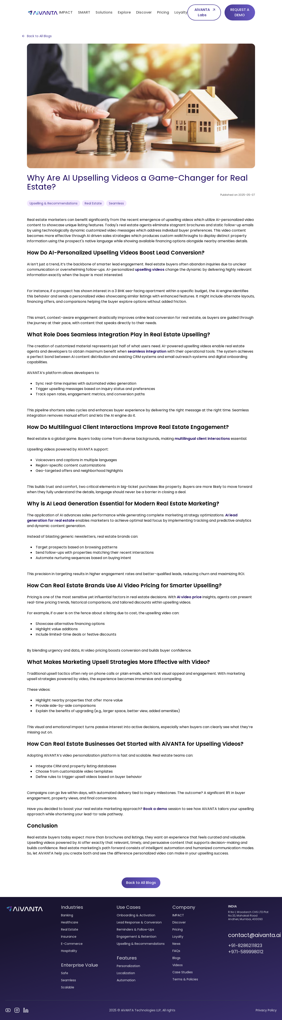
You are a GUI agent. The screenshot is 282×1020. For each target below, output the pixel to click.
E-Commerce (72, 943)
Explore (124, 12)
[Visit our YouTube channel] (8, 1010)
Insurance (68, 936)
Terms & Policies (185, 979)
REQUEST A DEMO (239, 12)
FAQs (176, 951)
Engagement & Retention (136, 936)
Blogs (176, 958)
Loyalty (180, 12)
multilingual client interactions (202, 438)
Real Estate (69, 929)
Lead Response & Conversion (139, 922)
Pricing (163, 12)
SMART (84, 12)
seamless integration (147, 351)
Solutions (104, 12)
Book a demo (155, 808)
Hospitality (69, 951)
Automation (126, 980)
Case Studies (182, 972)
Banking (67, 915)
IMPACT (66, 12)
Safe (64, 973)
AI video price (189, 597)
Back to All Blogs (37, 36)
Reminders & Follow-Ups (135, 929)
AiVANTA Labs (205, 12)
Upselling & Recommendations (141, 943)
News (176, 943)
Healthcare (69, 922)
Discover (144, 12)
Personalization (128, 966)
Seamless (68, 980)
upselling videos (149, 269)
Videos (177, 965)
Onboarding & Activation (136, 915)
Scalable (67, 987)
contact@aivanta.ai (252, 935)
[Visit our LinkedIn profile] (26, 1010)
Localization (126, 973)
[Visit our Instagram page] (17, 1010)
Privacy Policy (266, 1010)
